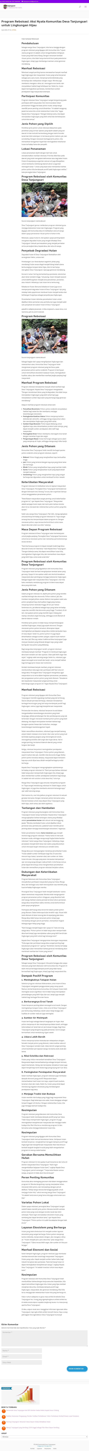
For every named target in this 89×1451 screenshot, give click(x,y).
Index (55, 1448)
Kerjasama (47, 1448)
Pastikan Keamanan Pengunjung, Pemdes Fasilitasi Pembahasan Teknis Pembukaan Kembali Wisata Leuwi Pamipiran (42, 1416)
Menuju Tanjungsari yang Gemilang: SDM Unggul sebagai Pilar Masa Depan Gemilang (32, 1427)
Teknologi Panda (48, 1446)
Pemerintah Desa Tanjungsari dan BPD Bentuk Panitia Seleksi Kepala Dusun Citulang (32, 1410)
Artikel (14, 30)
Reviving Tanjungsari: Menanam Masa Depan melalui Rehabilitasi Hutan (28, 1422)
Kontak (32, 1448)
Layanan (39, 1448)
